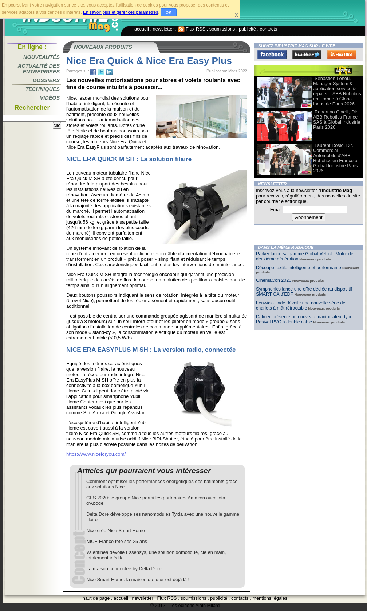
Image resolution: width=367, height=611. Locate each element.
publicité (247, 29)
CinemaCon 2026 (273, 280)
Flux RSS (192, 29)
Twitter (306, 54)
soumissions (222, 29)
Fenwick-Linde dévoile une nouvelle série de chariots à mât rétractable (300, 305)
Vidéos (50, 98)
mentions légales (269, 598)
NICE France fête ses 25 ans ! (118, 541)
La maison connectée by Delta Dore (124, 568)
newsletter (163, 29)
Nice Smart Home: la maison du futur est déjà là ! (137, 579)
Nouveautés (41, 57)
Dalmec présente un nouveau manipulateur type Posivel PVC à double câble (304, 319)
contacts (268, 29)
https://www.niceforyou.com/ (96, 454)
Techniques (42, 89)
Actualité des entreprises (39, 69)
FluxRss (341, 54)
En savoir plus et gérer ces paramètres (120, 12)
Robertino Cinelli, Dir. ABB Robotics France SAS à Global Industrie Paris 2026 (336, 119)
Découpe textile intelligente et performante (299, 267)
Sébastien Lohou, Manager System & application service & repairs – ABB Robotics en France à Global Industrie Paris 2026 (337, 91)
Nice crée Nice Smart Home (115, 530)
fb (93, 72)
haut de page (96, 598)
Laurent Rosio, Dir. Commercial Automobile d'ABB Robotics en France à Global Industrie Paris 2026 (335, 158)
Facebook (272, 54)
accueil (141, 29)
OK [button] (169, 12)
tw (101, 72)
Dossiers (46, 80)
